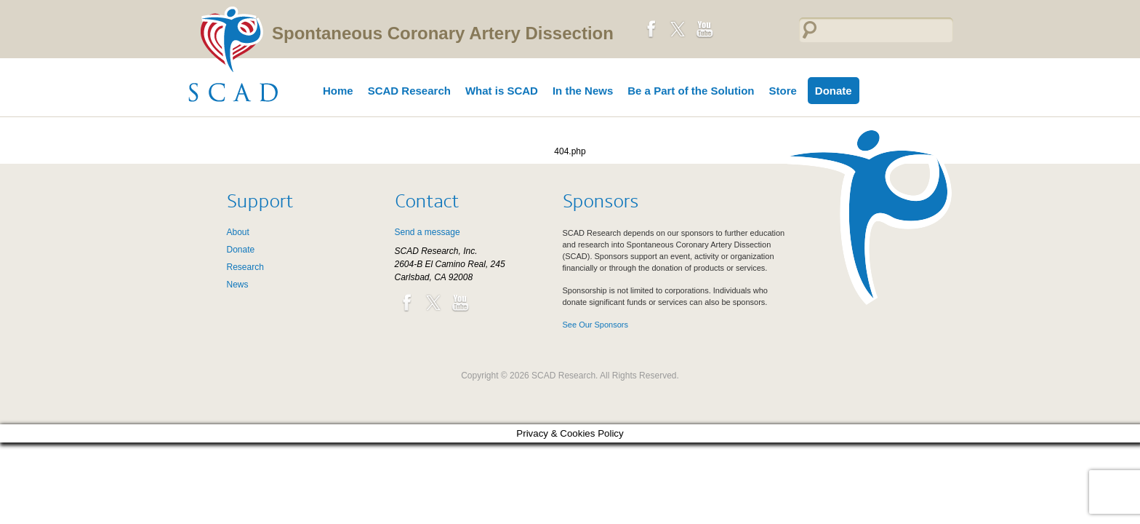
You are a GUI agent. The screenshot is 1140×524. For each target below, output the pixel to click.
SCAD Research (409, 90)
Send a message (427, 232)
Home (338, 90)
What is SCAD (501, 90)
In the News (583, 90)
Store (782, 90)
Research (245, 267)
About (238, 232)
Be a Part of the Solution (690, 90)
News (238, 284)
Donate (833, 90)
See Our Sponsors (596, 324)
